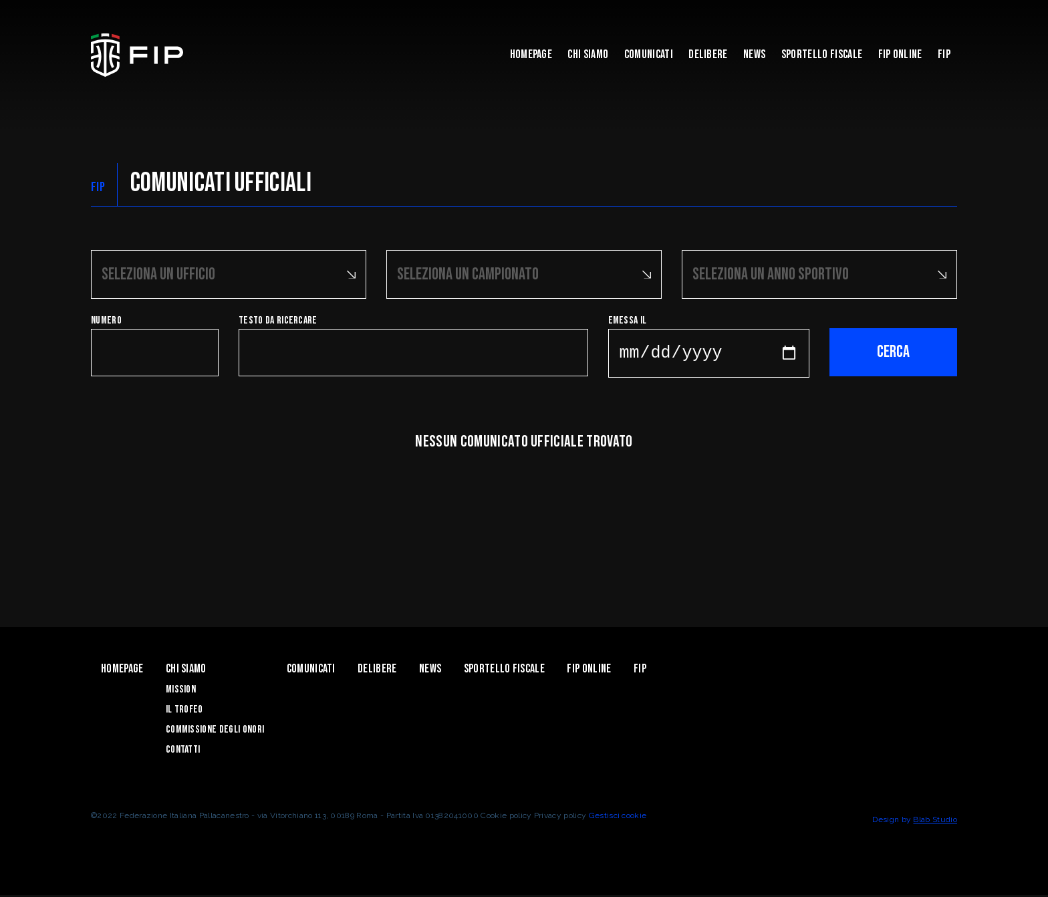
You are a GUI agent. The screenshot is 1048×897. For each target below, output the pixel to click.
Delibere (708, 54)
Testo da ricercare (278, 319)
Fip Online (900, 54)
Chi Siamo (587, 54)
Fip (944, 54)
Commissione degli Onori (215, 731)
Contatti (183, 751)
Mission (181, 691)
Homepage (531, 54)
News (754, 54)
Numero (106, 319)
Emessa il (627, 319)
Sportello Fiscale (821, 54)
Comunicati (648, 54)
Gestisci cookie (618, 817)
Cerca (893, 350)
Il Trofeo (184, 711)
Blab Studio (935, 821)
